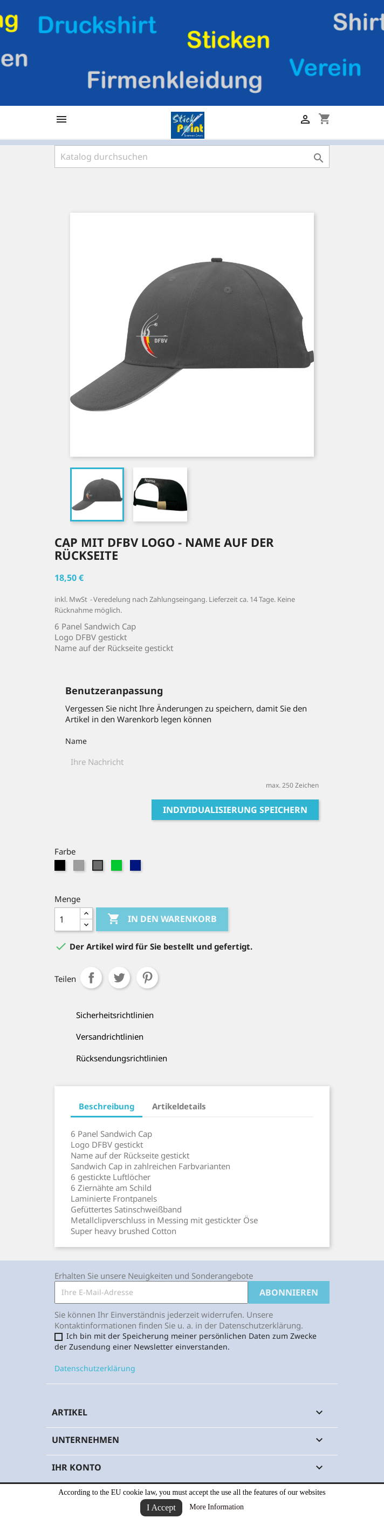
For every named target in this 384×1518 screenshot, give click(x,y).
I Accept (161, 1507)
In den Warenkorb (162, 919)
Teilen (91, 977)
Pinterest (147, 977)
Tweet (119, 977)
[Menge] (67, 919)
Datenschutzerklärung (94, 1368)
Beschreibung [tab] (106, 1106)
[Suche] (192, 156)
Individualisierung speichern (235, 810)
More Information (216, 1507)
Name (76, 741)
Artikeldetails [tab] (179, 1106)
